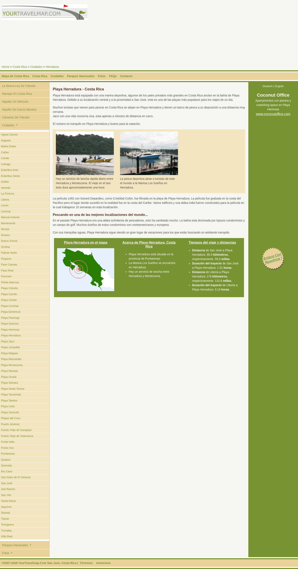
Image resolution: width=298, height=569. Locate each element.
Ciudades (36, 66)
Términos (86, 563)
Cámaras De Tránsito (15, 117)
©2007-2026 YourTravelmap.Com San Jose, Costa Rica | (40, 563)
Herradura (52, 66)
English (279, 86)
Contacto (126, 76)
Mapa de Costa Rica (15, 76)
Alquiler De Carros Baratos (19, 109)
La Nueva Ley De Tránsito (19, 86)
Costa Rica (20, 66)
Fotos (102, 76)
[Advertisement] (224, 33)
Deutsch (268, 86)
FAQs (113, 76)
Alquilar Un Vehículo (15, 101)
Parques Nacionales (81, 76)
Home (5, 66)
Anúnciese (103, 563)
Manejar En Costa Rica (17, 93)
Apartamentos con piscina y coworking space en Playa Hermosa (273, 105)
